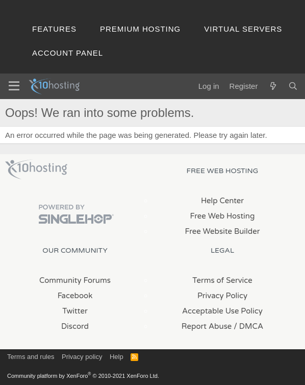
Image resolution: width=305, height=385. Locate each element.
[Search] (293, 86)
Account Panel (67, 53)
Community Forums (75, 280)
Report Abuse (207, 326)
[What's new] (273, 86)
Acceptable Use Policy (222, 311)
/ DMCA (248, 326)
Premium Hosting (140, 29)
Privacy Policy (222, 295)
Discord (75, 326)
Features (54, 29)
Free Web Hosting (222, 216)
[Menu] (14, 86)
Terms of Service (222, 280)
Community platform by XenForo (83, 376)
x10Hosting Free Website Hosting (36, 169)
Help (116, 356)
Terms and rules (30, 356)
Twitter (74, 311)
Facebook (75, 295)
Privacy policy (82, 356)
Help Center (222, 200)
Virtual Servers (243, 29)
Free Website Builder (222, 231)
